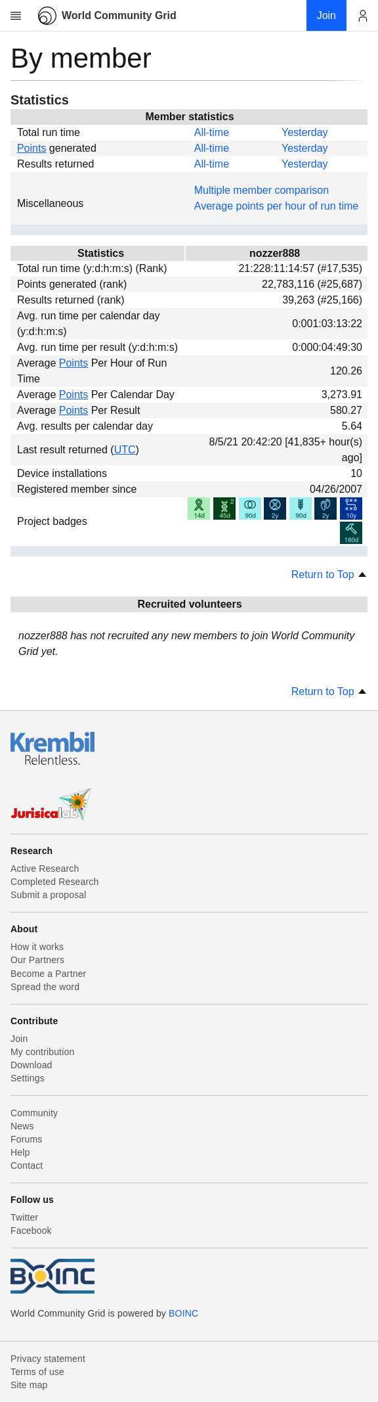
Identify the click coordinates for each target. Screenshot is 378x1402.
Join (19, 1038)
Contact (26, 1165)
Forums (26, 1139)
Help (20, 1152)
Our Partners (37, 960)
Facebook (31, 1230)
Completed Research (54, 881)
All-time (211, 132)
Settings (27, 1078)
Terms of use (37, 1372)
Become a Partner (48, 973)
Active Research (44, 868)
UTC (125, 449)
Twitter (24, 1217)
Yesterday (305, 132)
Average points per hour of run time (276, 206)
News (22, 1126)
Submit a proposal (48, 895)
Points (31, 148)
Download (31, 1065)
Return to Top (329, 574)
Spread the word (44, 987)
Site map (29, 1385)
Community (34, 1113)
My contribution (42, 1052)
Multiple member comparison (261, 190)
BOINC (183, 1313)
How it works (37, 946)
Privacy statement (47, 1358)
